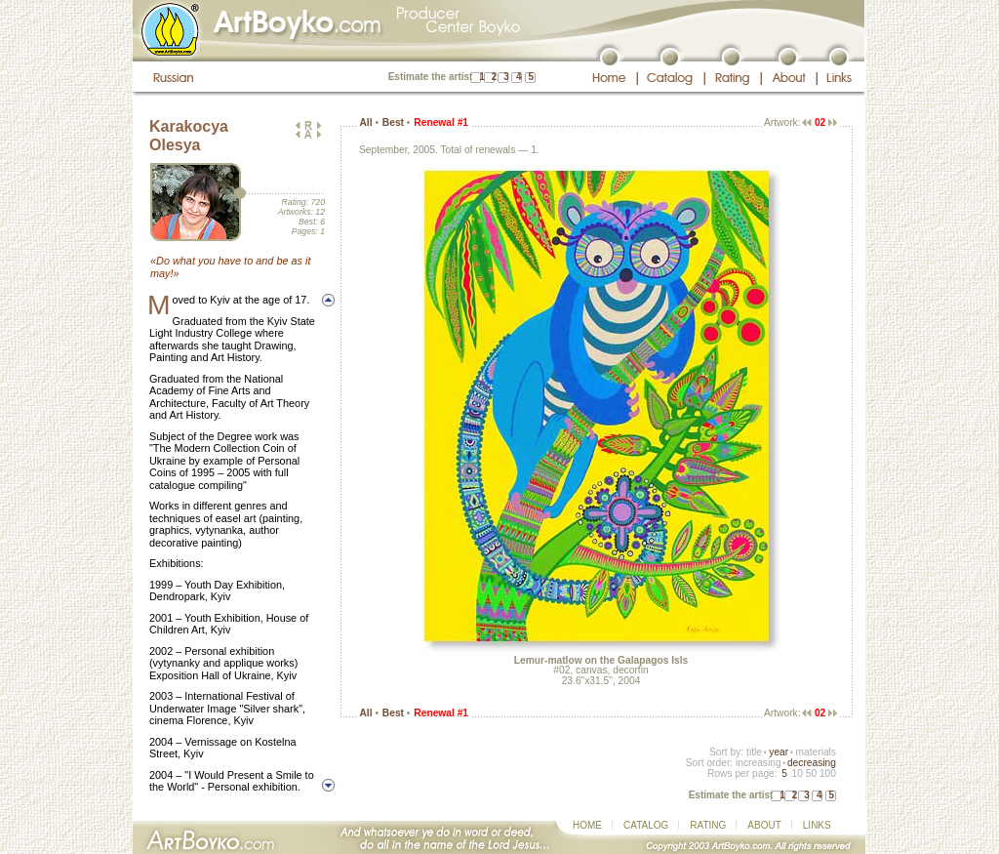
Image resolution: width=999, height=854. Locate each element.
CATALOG (645, 825)
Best (393, 122)
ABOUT (763, 825)
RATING (708, 825)
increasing (758, 762)
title (754, 752)
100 (827, 773)
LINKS (817, 825)
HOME (587, 825)
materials (815, 752)
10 (796, 773)
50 (811, 773)
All (365, 122)
